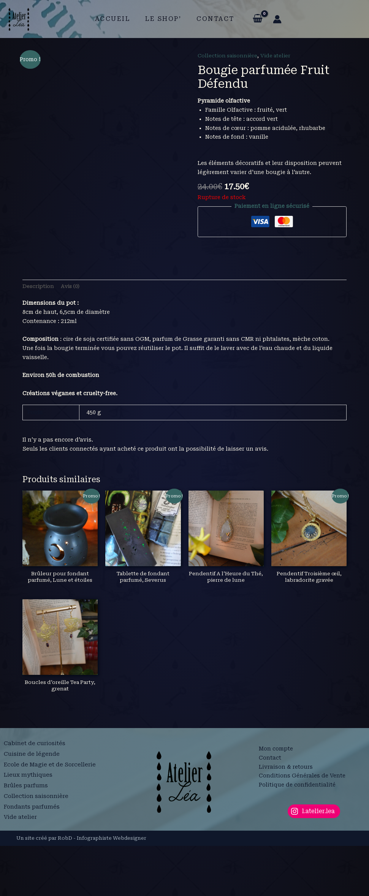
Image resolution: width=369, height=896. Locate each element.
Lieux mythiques (28, 826)
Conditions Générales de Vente (302, 826)
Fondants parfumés (32, 853)
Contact (212, 18)
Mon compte (276, 799)
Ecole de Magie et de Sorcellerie (51, 817)
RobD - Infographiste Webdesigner (102, 888)
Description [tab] (38, 334)
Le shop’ (163, 18)
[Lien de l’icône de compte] (272, 19)
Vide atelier (280, 55)
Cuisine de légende (32, 808)
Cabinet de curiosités (35, 799)
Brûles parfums (26, 835)
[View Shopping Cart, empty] (253, 19)
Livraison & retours (286, 817)
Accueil (115, 18)
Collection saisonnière (229, 55)
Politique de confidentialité (297, 835)
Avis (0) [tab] (72, 334)
